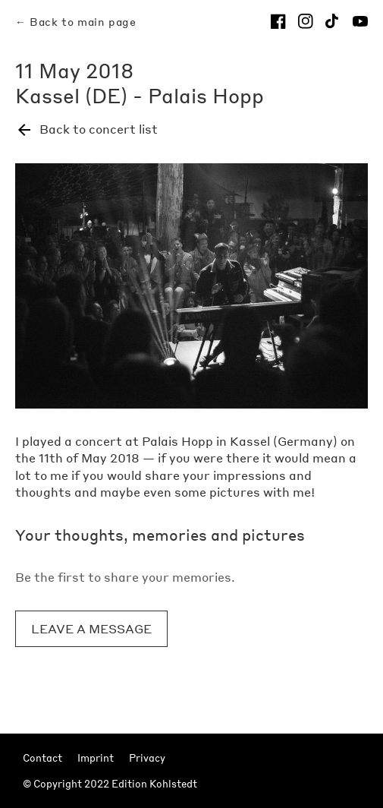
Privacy (147, 758)
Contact (42, 758)
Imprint (95, 758)
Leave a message (91, 628)
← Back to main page (75, 21)
